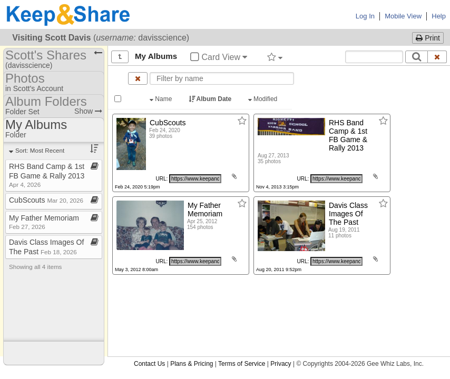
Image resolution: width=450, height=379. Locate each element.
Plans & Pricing (191, 363)
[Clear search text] (437, 57)
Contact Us (149, 363)
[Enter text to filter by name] (222, 78)
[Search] (416, 57)
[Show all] (120, 57)
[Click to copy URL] (195, 178)
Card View (218, 57)
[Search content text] (374, 57)
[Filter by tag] (274, 57)
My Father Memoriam (44, 222)
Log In (365, 16)
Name (162, 99)
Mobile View (403, 16)
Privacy (280, 363)
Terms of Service (241, 363)
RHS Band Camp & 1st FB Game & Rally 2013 (46, 175)
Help (439, 16)
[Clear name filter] (138, 78)
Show (88, 111)
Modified (263, 99)
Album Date (211, 99)
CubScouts (46, 200)
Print (428, 38)
